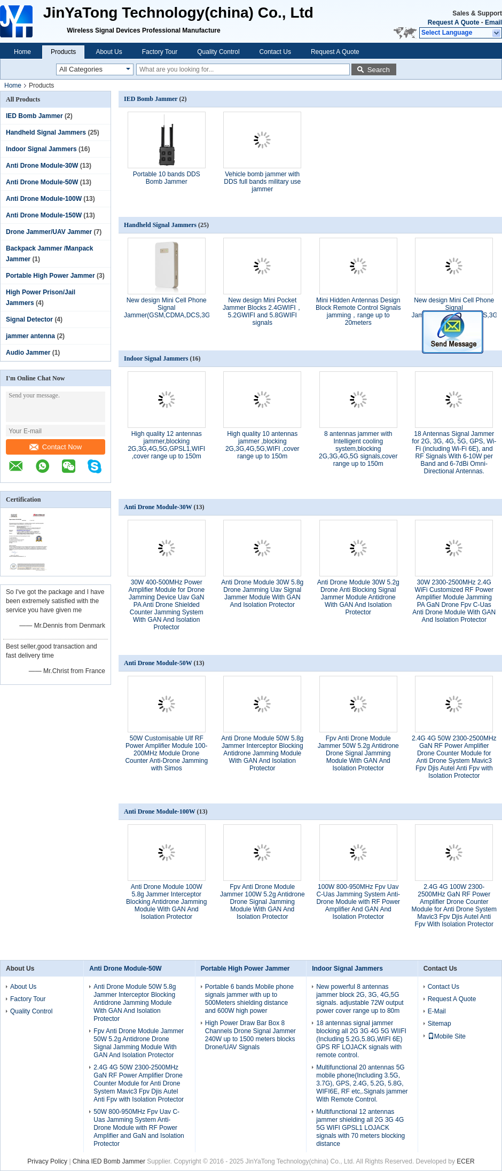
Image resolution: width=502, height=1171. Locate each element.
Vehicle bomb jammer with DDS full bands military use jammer (262, 181)
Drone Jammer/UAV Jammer (49, 232)
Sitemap (439, 1023)
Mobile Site (447, 1036)
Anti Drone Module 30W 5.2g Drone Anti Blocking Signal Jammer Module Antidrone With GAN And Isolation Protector (358, 597)
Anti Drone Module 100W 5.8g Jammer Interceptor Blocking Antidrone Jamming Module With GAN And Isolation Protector (166, 901)
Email (493, 22)
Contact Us (275, 52)
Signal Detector (29, 319)
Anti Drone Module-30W (42, 165)
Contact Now (55, 447)
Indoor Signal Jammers (41, 149)
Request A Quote (453, 22)
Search (378, 70)
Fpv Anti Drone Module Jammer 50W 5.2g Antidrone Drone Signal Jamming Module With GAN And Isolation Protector (358, 753)
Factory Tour (159, 52)
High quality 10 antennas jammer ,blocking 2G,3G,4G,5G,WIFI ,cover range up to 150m (262, 445)
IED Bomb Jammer (34, 116)
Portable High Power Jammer (50, 275)
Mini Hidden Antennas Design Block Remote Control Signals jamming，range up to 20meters (358, 311)
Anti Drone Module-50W (42, 182)
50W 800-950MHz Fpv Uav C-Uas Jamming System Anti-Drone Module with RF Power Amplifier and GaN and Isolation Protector (138, 1127)
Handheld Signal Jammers (46, 132)
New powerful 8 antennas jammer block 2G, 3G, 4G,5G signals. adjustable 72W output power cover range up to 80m (359, 998)
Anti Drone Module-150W (44, 215)
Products (63, 52)
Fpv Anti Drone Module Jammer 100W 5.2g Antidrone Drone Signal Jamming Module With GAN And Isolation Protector (262, 901)
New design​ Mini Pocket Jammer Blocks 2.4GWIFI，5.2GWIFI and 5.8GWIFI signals (262, 311)
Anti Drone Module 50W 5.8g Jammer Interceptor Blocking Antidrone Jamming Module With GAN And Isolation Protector (262, 753)
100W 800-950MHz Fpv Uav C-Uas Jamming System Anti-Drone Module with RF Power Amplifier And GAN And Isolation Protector (358, 901)
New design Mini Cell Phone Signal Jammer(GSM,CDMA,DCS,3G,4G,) (174, 307)
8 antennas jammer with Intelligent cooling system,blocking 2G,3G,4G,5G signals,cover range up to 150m (358, 448)
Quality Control (218, 52)
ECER (465, 1161)
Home (22, 52)
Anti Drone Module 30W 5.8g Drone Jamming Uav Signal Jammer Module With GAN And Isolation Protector (262, 593)
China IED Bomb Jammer (109, 1161)
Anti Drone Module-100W (44, 198)
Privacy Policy (47, 1161)
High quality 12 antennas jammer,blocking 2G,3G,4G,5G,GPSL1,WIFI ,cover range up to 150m (166, 445)
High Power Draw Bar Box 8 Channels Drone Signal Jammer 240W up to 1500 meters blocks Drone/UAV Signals (250, 1035)
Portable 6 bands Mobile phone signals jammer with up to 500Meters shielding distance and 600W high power (249, 998)
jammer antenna (30, 336)
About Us (109, 52)
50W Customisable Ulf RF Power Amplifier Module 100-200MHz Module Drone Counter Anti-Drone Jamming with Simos (166, 753)
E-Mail (437, 1011)
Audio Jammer (28, 352)
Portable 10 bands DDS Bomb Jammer (166, 177)
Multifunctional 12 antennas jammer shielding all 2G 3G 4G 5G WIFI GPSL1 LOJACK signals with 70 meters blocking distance (360, 1127)
